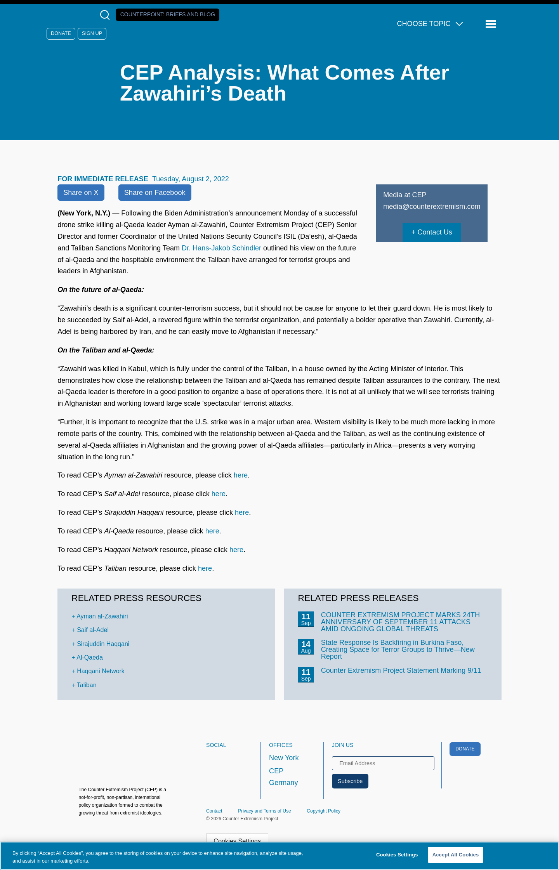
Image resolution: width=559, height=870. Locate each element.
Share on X (80, 192)
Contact (214, 811)
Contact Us (434, 232)
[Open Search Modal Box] (106, 15)
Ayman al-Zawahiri (102, 616)
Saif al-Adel (93, 630)
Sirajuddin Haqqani (103, 644)
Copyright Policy (323, 811)
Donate (61, 33)
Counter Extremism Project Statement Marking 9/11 (401, 670)
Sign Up (92, 33)
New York (284, 758)
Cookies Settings (237, 840)
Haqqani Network (101, 671)
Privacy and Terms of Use (264, 811)
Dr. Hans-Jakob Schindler (221, 248)
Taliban (87, 685)
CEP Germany (283, 777)
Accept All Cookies (455, 855)
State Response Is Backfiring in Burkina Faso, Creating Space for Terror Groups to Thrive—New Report (398, 649)
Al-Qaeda (89, 657)
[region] (279, 856)
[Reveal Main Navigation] (492, 24)
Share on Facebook (155, 192)
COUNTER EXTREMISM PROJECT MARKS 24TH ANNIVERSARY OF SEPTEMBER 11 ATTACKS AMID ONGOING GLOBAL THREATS (400, 622)
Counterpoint (167, 14)
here (241, 475)
